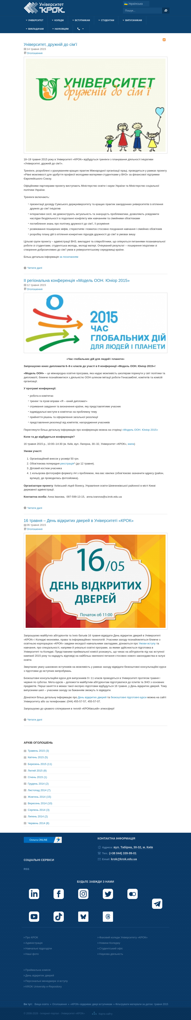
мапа (131, 443)
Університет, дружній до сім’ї (50, 44)
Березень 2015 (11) (40, 764)
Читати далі (34, 267)
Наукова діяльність (111, 954)
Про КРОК (31, 937)
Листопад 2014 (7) (39, 790)
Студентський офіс (111, 948)
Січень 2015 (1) (37, 777)
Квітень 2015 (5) (38, 757)
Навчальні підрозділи (38, 948)
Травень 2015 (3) (38, 750)
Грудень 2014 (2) (38, 783)
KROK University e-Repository (43, 986)
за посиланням (68, 256)
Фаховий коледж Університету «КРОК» (123, 937)
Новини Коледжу (109, 942)
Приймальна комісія (38, 969)
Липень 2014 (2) (38, 816)
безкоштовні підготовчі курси (129, 697)
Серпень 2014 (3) (39, 809)
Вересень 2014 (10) (40, 803)
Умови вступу (147, 643)
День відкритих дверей (92, 697)
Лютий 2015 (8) (37, 770)
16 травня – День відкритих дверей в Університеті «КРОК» (79, 520)
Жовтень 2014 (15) (39, 796)
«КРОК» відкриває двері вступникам (91, 1004)
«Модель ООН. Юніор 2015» (140, 429)
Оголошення (35, 53)
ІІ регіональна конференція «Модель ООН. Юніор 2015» (77, 280)
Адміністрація (34, 942)
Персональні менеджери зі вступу (46, 981)
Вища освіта (42, 1004)
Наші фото (32, 954)
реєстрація (67, 463)
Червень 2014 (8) (38, 823)
